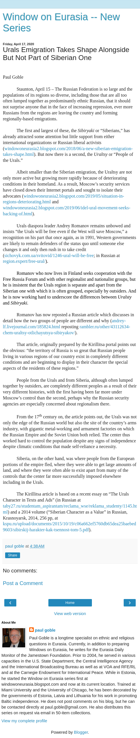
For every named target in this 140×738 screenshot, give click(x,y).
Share (12, 555)
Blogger (81, 732)
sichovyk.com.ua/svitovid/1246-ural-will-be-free (49, 255)
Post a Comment (23, 583)
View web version (70, 613)
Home (69, 603)
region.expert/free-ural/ (24, 261)
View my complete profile (24, 721)
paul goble (45, 630)
